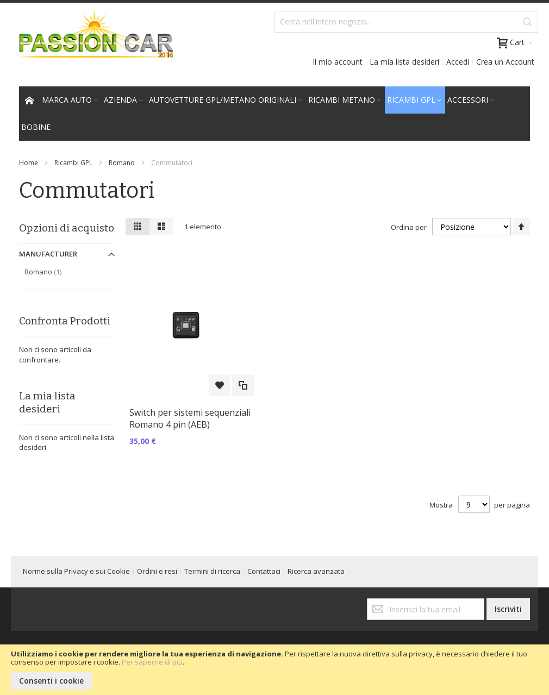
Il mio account (338, 62)
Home (28, 162)
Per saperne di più (152, 662)
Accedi (457, 62)
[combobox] (406, 22)
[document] (274, 670)
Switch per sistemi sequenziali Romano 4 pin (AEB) (190, 418)
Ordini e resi (157, 571)
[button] (219, 385)
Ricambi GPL (73, 162)
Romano (122, 162)
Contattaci (263, 571)
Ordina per (409, 227)
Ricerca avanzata (316, 571)
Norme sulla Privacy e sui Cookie (76, 571)
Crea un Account (505, 62)
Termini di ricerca (212, 571)
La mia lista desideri (404, 62)
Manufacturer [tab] (48, 254)
